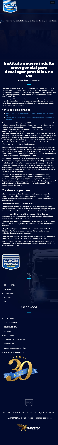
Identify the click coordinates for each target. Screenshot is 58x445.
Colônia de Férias (11, 327)
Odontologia (10, 318)
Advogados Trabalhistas (14, 352)
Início (2, 21)
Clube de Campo (10, 323)
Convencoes (9, 293)
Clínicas (7, 331)
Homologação (10, 285)
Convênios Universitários (14, 340)
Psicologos (9, 344)
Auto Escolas (9, 335)
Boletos (7, 298)
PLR (5, 302)
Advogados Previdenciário (15, 348)
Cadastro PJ (9, 289)
